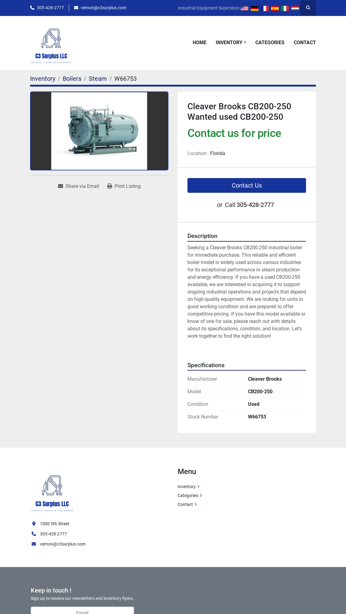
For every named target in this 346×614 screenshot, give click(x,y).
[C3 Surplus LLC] (52, 490)
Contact (305, 42)
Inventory (229, 42)
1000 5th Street (54, 523)
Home (199, 42)
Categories (270, 42)
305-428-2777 (50, 7)
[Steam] (98, 78)
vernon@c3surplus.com (103, 7)
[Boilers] (72, 78)
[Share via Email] (78, 186)
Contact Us (247, 185)
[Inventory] (42, 78)
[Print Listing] (124, 186)
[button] (231, 42)
